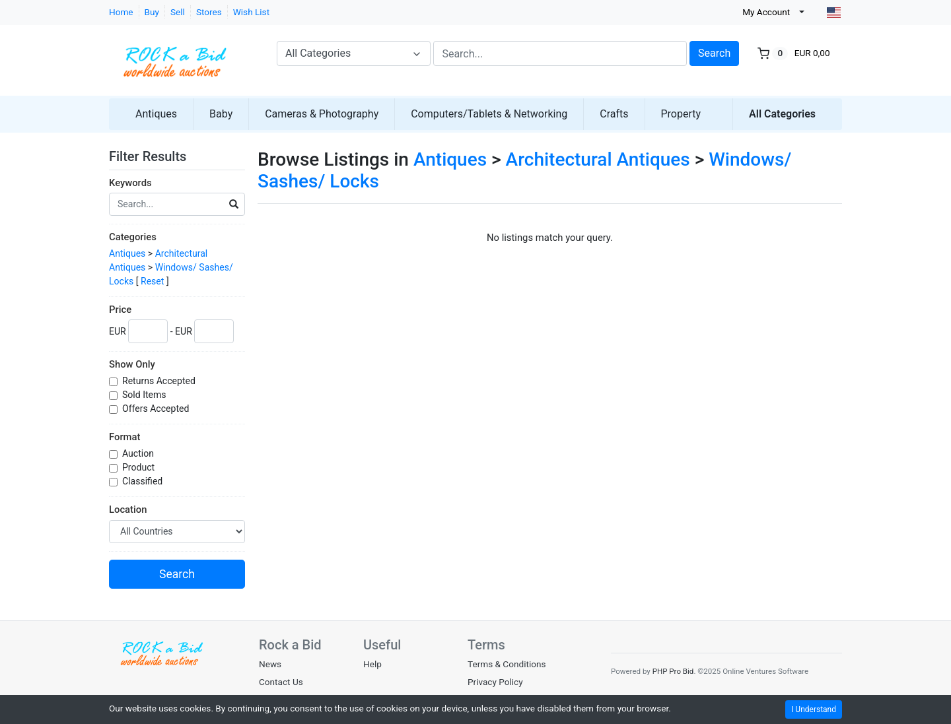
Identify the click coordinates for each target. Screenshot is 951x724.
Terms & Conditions (507, 664)
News (270, 664)
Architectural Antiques (598, 159)
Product (139, 467)
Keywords (130, 183)
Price (120, 309)
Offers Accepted (157, 408)
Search (714, 53)
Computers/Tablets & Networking (489, 114)
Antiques (156, 114)
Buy (152, 12)
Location (128, 509)
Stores (209, 12)
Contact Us (281, 681)
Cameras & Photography (321, 114)
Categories (133, 237)
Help (372, 664)
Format (124, 437)
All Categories (782, 114)
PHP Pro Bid (673, 671)
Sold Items (145, 394)
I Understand (813, 709)
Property (681, 114)
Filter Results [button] (156, 156)
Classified (143, 481)
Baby (220, 114)
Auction (139, 453)
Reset (152, 281)
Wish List (251, 12)
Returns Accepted (159, 381)
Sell (177, 12)
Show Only (132, 364)
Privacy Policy (495, 681)
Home (121, 12)
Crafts (614, 114)
